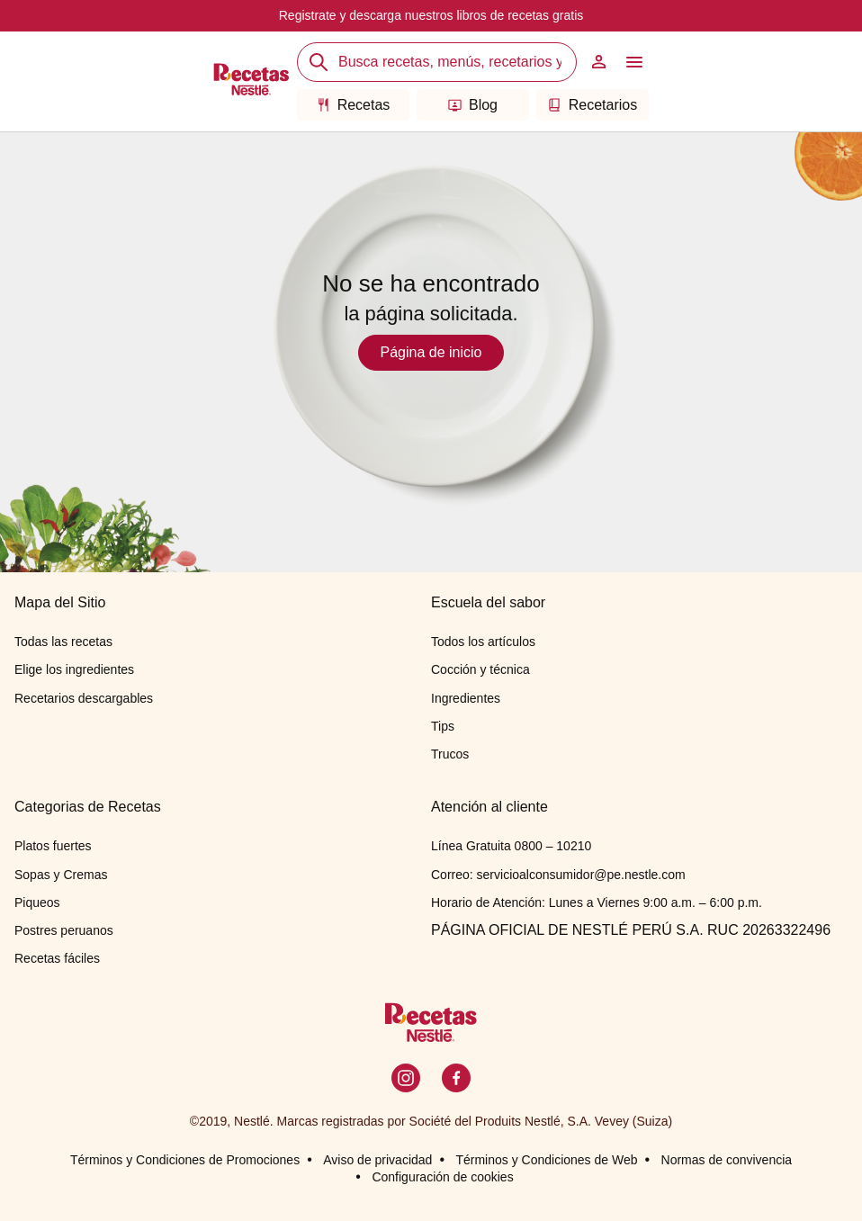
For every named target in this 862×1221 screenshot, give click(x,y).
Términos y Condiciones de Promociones (185, 1160)
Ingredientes (465, 698)
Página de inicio (431, 352)
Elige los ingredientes (74, 669)
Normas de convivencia (727, 1160)
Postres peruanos (63, 930)
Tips (442, 726)
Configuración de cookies (442, 1177)
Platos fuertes (53, 846)
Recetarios (592, 104)
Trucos (450, 754)
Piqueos (37, 902)
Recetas (354, 104)
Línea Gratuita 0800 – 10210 (511, 846)
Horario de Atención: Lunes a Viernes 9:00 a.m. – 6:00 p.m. (596, 902)
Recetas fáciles (57, 958)
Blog (473, 104)
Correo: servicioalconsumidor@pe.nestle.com (558, 874)
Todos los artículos (483, 641)
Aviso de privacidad (377, 1160)
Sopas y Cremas (60, 874)
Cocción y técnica (480, 669)
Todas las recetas (63, 641)
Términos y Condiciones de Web (546, 1160)
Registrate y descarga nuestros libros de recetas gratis (431, 15)
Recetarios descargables (83, 698)
